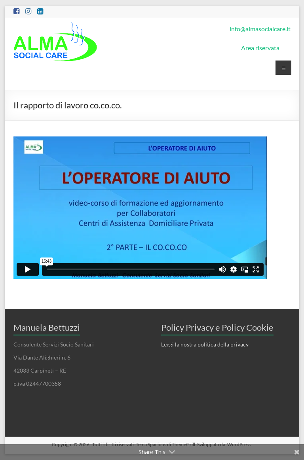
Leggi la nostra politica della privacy (205, 344)
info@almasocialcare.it (260, 28)
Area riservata (260, 47)
